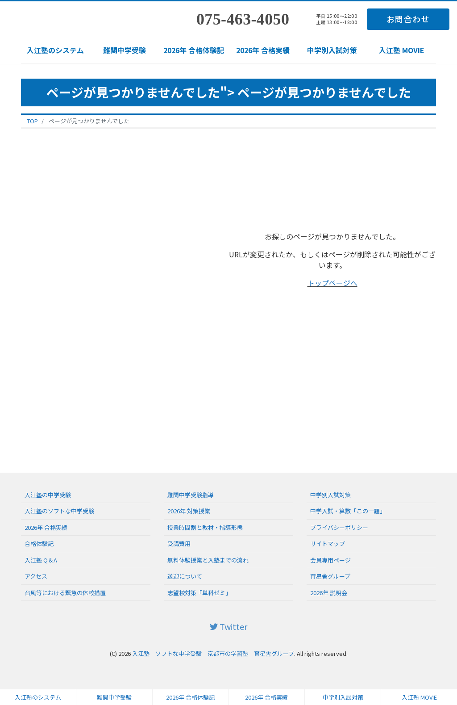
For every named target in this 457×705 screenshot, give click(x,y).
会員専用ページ (330, 560)
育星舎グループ (330, 576)
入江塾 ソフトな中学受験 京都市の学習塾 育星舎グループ (213, 653)
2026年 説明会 (328, 592)
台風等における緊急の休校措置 (65, 592)
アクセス (36, 576)
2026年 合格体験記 (193, 50)
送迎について (184, 576)
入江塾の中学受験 (48, 495)
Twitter (228, 626)
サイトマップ (327, 543)
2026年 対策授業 (188, 511)
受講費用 (179, 543)
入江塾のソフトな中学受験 (59, 511)
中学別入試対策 (332, 50)
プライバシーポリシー (339, 527)
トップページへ (332, 282)
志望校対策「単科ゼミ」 (199, 592)
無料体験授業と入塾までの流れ (208, 560)
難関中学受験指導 (190, 495)
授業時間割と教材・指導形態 (205, 527)
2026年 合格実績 (263, 50)
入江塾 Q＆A (41, 560)
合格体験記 (39, 543)
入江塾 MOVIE (401, 50)
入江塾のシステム (55, 50)
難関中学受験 (124, 50)
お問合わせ (408, 19)
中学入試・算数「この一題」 (348, 511)
